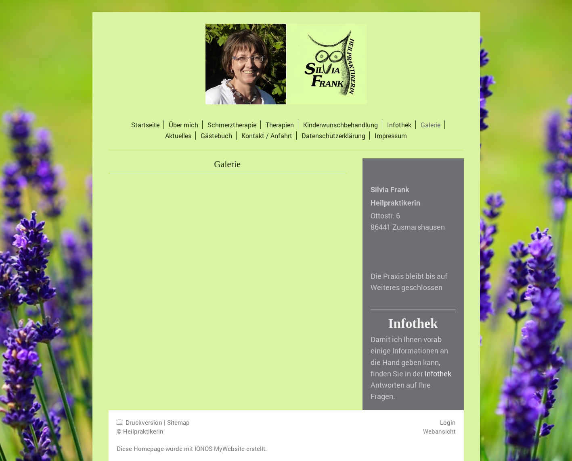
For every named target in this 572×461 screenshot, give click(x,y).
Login (448, 422)
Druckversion (140, 422)
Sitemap (178, 422)
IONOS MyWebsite (220, 448)
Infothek (438, 373)
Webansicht (439, 431)
